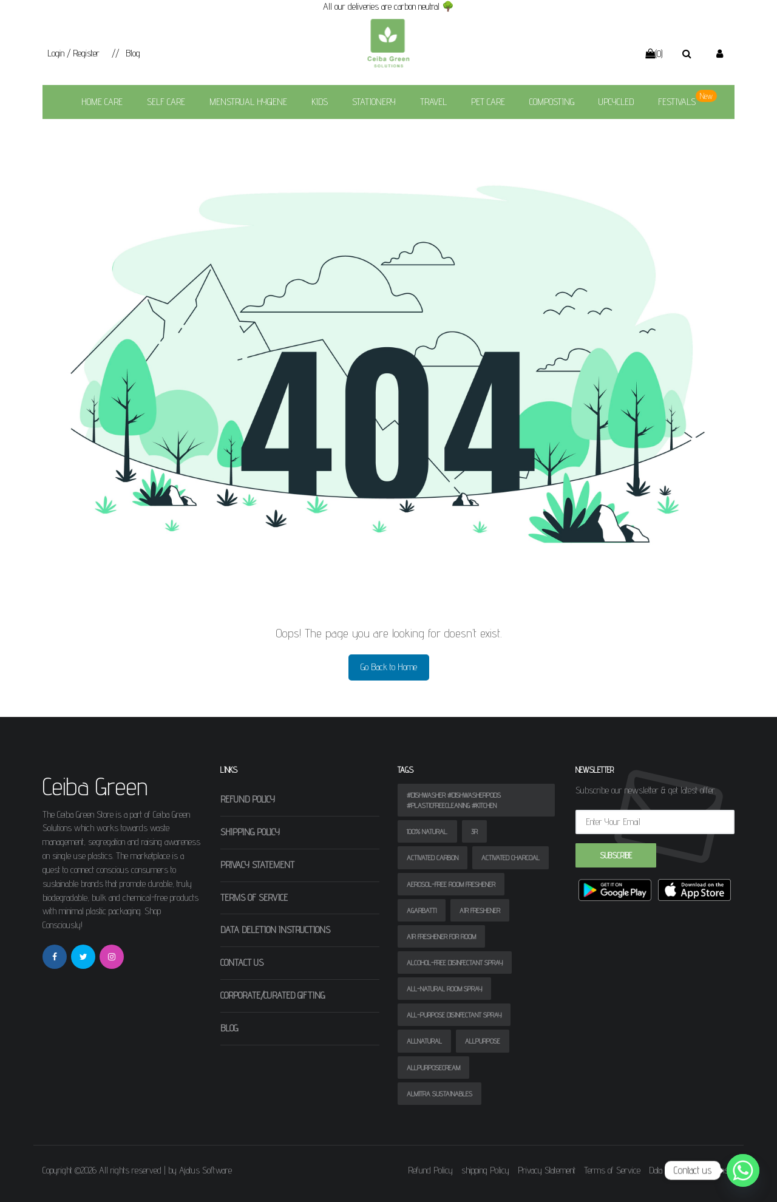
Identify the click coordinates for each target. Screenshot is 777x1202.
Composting (551, 101)
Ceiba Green (95, 786)
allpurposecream (433, 1067)
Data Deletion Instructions (275, 929)
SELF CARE (166, 101)
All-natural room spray (444, 988)
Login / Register (73, 53)
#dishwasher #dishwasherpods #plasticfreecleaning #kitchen (454, 800)
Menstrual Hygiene (248, 101)
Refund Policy (247, 799)
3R (474, 831)
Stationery (374, 101)
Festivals (677, 101)
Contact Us (241, 962)
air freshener (480, 910)
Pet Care (488, 101)
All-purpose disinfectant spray (454, 1014)
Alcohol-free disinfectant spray (455, 962)
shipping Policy (250, 832)
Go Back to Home (389, 667)
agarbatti (421, 910)
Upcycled (616, 101)
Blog (133, 53)
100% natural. (427, 831)
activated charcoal (510, 857)
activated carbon (432, 857)
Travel (433, 101)
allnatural (424, 1040)
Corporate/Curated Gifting (272, 995)
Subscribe (616, 855)
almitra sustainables (439, 1093)
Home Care (102, 101)
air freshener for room (441, 936)
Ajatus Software (205, 1170)
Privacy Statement (257, 865)
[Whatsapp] (743, 1170)
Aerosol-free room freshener (451, 884)
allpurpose (482, 1040)
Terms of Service (254, 897)
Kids (319, 101)
